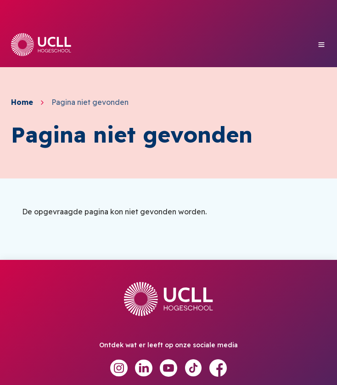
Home (22, 102)
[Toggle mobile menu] (321, 44)
